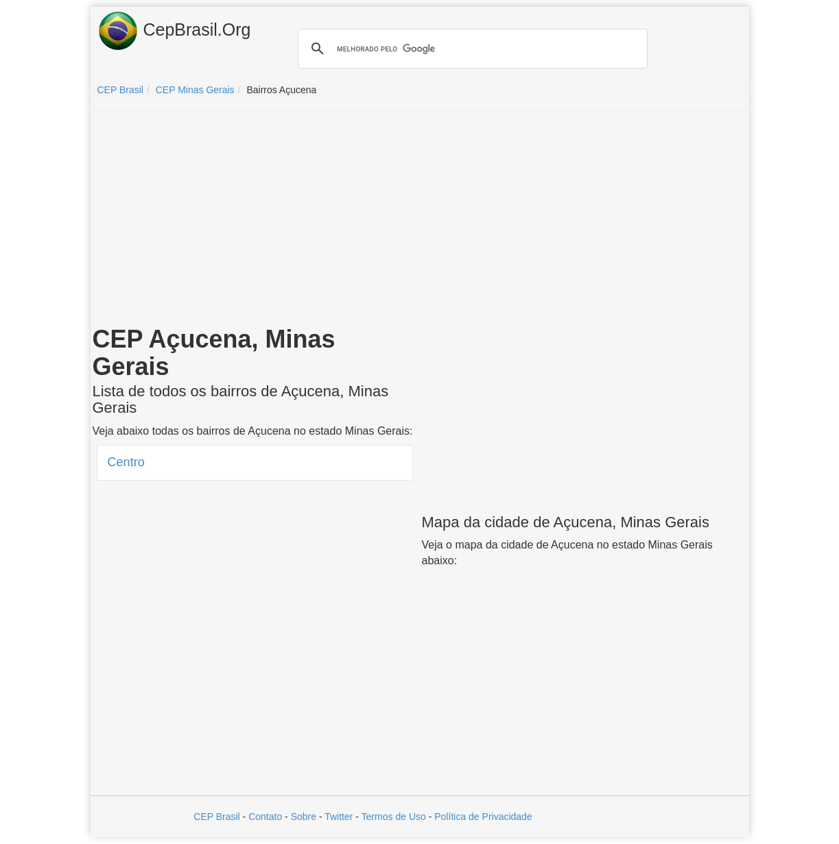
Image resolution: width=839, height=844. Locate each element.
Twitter (338, 816)
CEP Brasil (216, 816)
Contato (265, 816)
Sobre (303, 816)
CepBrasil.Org (174, 30)
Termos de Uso (394, 816)
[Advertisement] (420, 221)
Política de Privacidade (483, 816)
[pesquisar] (470, 48)
